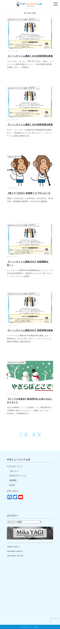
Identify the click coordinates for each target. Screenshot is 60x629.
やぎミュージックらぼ (31, 627)
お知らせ (10, 19)
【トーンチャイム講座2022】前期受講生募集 (30, 330)
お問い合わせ (12, 491)
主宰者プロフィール (17, 476)
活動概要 (13, 480)
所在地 (12, 485)
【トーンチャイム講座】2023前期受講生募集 (30, 56)
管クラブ (17, 156)
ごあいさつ (14, 471)
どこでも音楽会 (19, 362)
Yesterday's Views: (14, 551)
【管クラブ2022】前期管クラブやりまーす (29, 193)
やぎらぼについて (14, 466)
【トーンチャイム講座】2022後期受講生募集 (30, 124)
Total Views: (12, 556)
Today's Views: (13, 547)
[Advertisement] (30, 597)
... (29, 67)
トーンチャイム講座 (21, 19)
